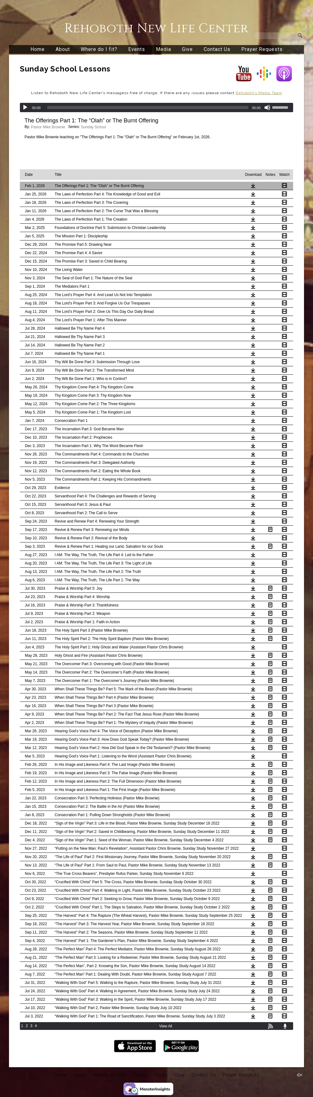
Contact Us (217, 49)
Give (187, 49)
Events (136, 49)
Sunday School (93, 127)
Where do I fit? (99, 49)
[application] (156, 107)
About (63, 49)
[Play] (25, 107)
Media (163, 49)
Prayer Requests (262, 49)
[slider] (148, 107)
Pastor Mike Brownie (48, 127)
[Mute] (267, 107)
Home (37, 49)
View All (165, 1026)
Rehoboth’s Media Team (259, 93)
